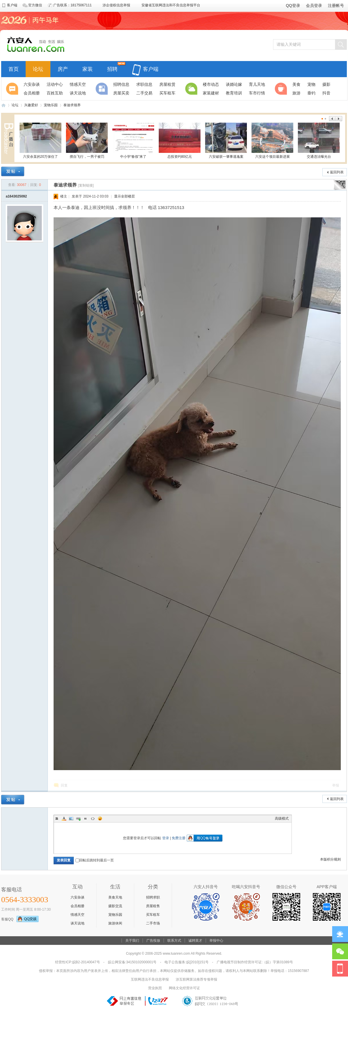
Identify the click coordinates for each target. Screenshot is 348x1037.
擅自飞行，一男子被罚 (87, 141)
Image (71, 818)
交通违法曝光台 (319, 141)
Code (93, 818)
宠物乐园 (51, 105)
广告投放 (153, 941)
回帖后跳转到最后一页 (94, 860)
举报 (335, 785)
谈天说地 (77, 923)
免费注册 (179, 838)
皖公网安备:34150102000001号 (132, 962)
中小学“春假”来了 (133, 141)
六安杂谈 (77, 897)
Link (78, 818)
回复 (64, 785)
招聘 (112, 68)
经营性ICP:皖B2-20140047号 (77, 962)
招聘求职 (153, 897)
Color (64, 818)
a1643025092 (16, 196)
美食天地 (115, 897)
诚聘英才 (195, 941)
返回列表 (337, 172)
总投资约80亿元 (180, 141)
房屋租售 (153, 906)
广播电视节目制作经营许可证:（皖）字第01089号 (255, 962)
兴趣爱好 (31, 105)
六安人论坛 (3, 105)
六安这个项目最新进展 (272, 141)
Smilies (100, 818)
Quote (85, 818)
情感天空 (77, 915)
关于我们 (132, 941)
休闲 (282, 88)
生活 (192, 88)
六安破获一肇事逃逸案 (226, 141)
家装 (87, 68)
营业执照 (155, 988)
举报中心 (216, 941)
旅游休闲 (115, 923)
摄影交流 (115, 906)
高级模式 (282, 818)
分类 (102, 88)
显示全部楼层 (124, 196)
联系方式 (174, 941)
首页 (13, 68)
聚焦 (13, 88)
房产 (63, 68)
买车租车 (153, 915)
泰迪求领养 (72, 105)
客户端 (145, 66)
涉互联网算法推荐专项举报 (196, 979)
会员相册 (77, 906)
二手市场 (153, 923)
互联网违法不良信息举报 (150, 979)
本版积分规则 (330, 859)
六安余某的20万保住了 (40, 141)
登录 (165, 838)
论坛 (38, 68)
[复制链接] (86, 185)
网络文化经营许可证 (184, 988)
